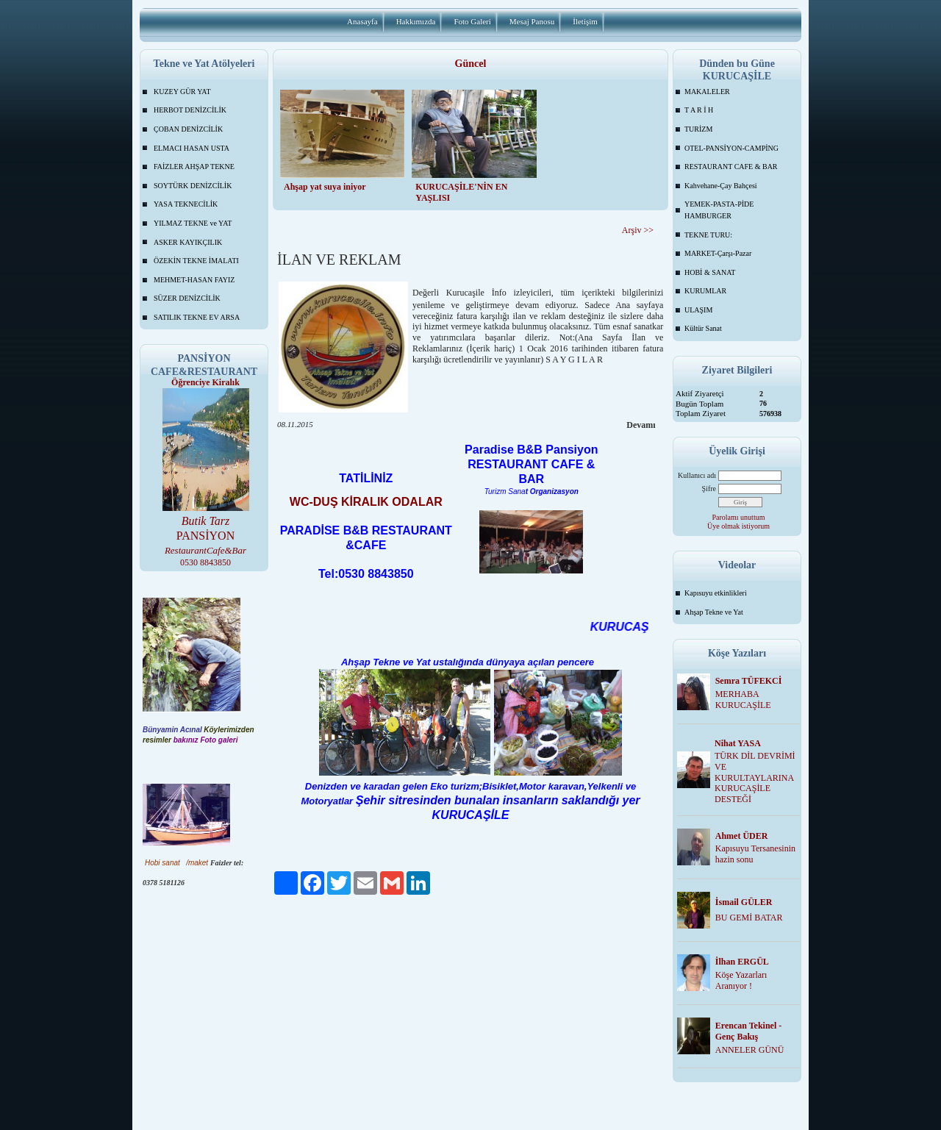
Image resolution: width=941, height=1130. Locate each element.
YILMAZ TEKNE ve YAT (193, 223)
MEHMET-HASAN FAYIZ (194, 280)
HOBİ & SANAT (709, 272)
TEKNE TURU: (708, 235)
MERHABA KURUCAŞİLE (743, 699)
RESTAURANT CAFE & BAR (731, 166)
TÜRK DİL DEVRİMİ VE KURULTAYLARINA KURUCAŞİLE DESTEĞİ (755, 777)
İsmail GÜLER (744, 902)
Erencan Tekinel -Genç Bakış (748, 1031)
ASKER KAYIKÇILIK (188, 242)
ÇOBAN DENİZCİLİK (188, 129)
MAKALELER (707, 91)
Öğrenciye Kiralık (205, 382)
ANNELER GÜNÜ (749, 1050)
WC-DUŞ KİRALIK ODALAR (366, 502)
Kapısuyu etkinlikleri (715, 593)
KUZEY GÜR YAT (182, 91)
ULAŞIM (698, 310)
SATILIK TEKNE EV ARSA (197, 317)
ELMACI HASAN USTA (191, 148)
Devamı (640, 425)
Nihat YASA (738, 743)
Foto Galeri (472, 21)
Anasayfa (362, 21)
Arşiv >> (638, 230)
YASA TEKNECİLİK (186, 204)
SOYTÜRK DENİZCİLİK (193, 186)
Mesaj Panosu (531, 21)
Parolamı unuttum (738, 517)
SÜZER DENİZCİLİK (187, 298)
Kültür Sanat (703, 328)
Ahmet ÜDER (741, 836)
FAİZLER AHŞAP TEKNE (194, 166)
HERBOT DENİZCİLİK (190, 110)
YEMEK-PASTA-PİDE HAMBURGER (719, 210)
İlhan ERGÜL (742, 961)
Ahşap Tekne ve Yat (713, 612)
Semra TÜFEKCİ (748, 681)
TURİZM (698, 129)
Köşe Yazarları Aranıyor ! (741, 980)
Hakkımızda (416, 21)
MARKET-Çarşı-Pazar (717, 253)
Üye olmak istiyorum (738, 526)
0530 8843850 (205, 562)
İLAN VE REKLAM (339, 259)
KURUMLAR (705, 291)
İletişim (585, 21)
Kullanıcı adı (697, 475)
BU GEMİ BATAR (749, 917)
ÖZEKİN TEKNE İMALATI (196, 261)
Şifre (709, 488)
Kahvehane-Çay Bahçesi (720, 186)
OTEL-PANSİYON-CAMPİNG (731, 148)
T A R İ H (698, 110)
